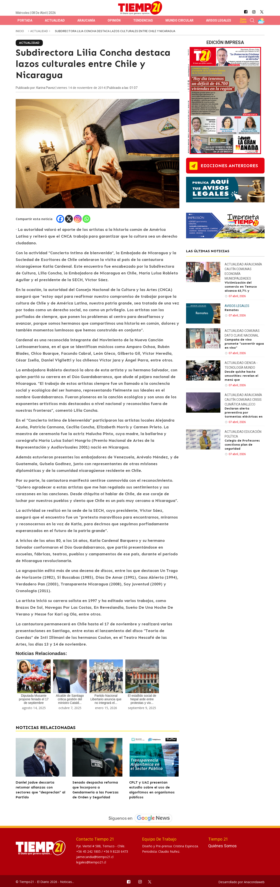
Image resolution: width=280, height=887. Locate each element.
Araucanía (86, 20)
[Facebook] (60, 219)
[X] (69, 219)
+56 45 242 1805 (89, 851)
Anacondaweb (254, 882)
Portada (24, 20)
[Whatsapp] (86, 219)
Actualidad (55, 20)
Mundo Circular (179, 20)
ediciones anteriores (229, 165)
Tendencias (143, 20)
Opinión (114, 20)
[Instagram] (78, 219)
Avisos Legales (218, 20)
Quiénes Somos (222, 845)
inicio (20, 31)
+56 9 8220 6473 (116, 851)
